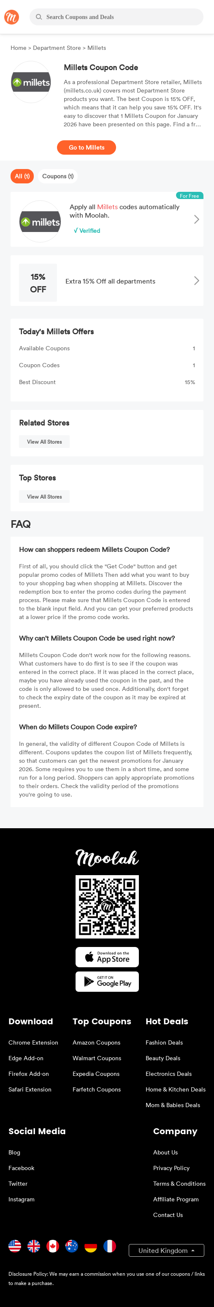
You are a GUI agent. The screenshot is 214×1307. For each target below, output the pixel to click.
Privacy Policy (171, 1168)
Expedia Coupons (96, 1074)
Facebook (21, 1168)
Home (19, 48)
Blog (14, 1152)
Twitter (17, 1183)
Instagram (21, 1199)
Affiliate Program (176, 1199)
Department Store (57, 48)
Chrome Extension (33, 1042)
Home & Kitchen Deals (176, 1089)
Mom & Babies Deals (173, 1105)
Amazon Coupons (96, 1042)
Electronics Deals (169, 1074)
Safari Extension (29, 1089)
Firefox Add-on (28, 1074)
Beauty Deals (163, 1058)
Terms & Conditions (179, 1183)
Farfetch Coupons (97, 1089)
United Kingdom (164, 1250)
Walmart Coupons (97, 1058)
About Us (165, 1152)
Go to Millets (86, 147)
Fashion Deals (164, 1042)
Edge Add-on (25, 1058)
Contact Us (168, 1215)
